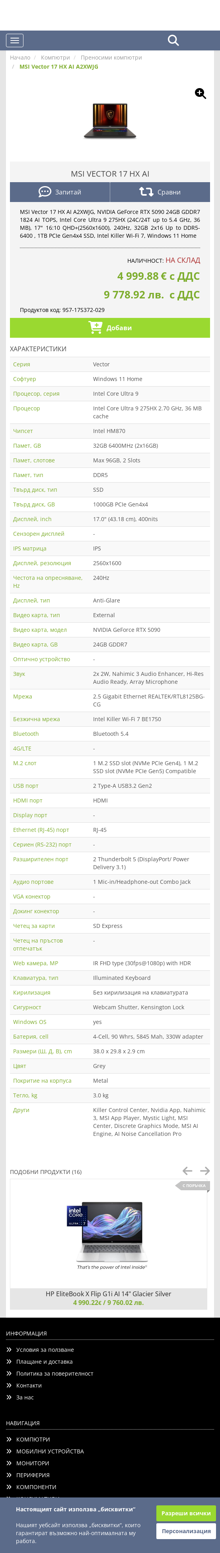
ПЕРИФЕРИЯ (28, 1475)
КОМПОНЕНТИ (31, 1487)
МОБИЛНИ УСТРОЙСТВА (45, 1451)
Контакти (24, 1385)
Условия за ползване (40, 1349)
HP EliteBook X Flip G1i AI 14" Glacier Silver (108, 1293)
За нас (20, 1397)
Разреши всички (186, 1513)
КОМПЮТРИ (28, 1439)
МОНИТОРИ (27, 1463)
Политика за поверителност (49, 1373)
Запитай (60, 192)
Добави (110, 328)
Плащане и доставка (39, 1361)
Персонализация (186, 1531)
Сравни (160, 192)
